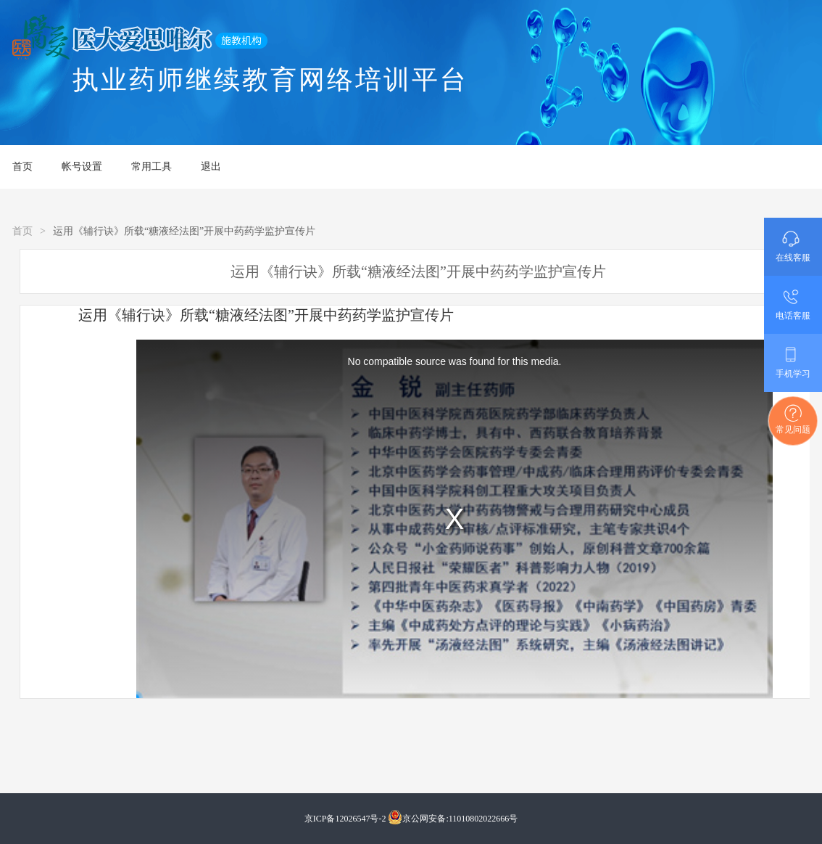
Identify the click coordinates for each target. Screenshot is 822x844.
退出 (211, 166)
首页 (22, 166)
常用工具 (151, 166)
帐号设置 (82, 166)
